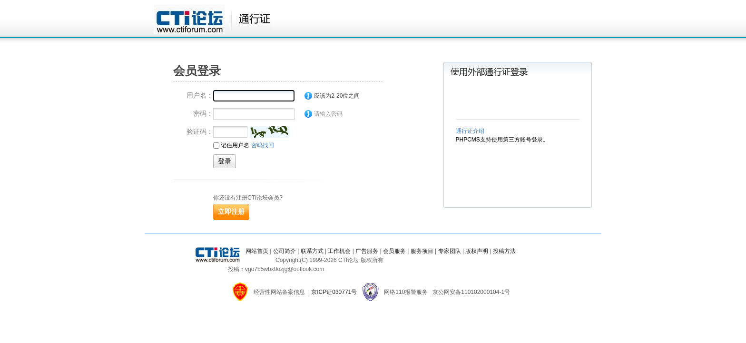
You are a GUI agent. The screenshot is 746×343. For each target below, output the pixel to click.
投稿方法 (504, 251)
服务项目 (422, 251)
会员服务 (394, 251)
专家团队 (449, 251)
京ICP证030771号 (334, 292)
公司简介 (284, 251)
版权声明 (476, 251)
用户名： (199, 95)
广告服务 (366, 251)
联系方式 (312, 251)
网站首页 (256, 251)
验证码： (199, 131)
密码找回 (262, 145)
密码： (203, 113)
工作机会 (339, 251)
